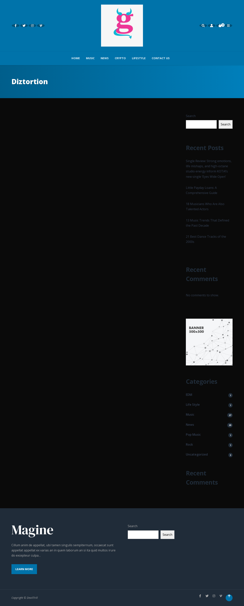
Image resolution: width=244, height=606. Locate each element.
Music (90, 58)
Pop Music (193, 434)
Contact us (161, 58)
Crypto (120, 58)
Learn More (24, 569)
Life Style (193, 404)
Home (75, 58)
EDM (189, 395)
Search (191, 116)
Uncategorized (197, 454)
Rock (189, 444)
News (105, 58)
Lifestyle (139, 58)
